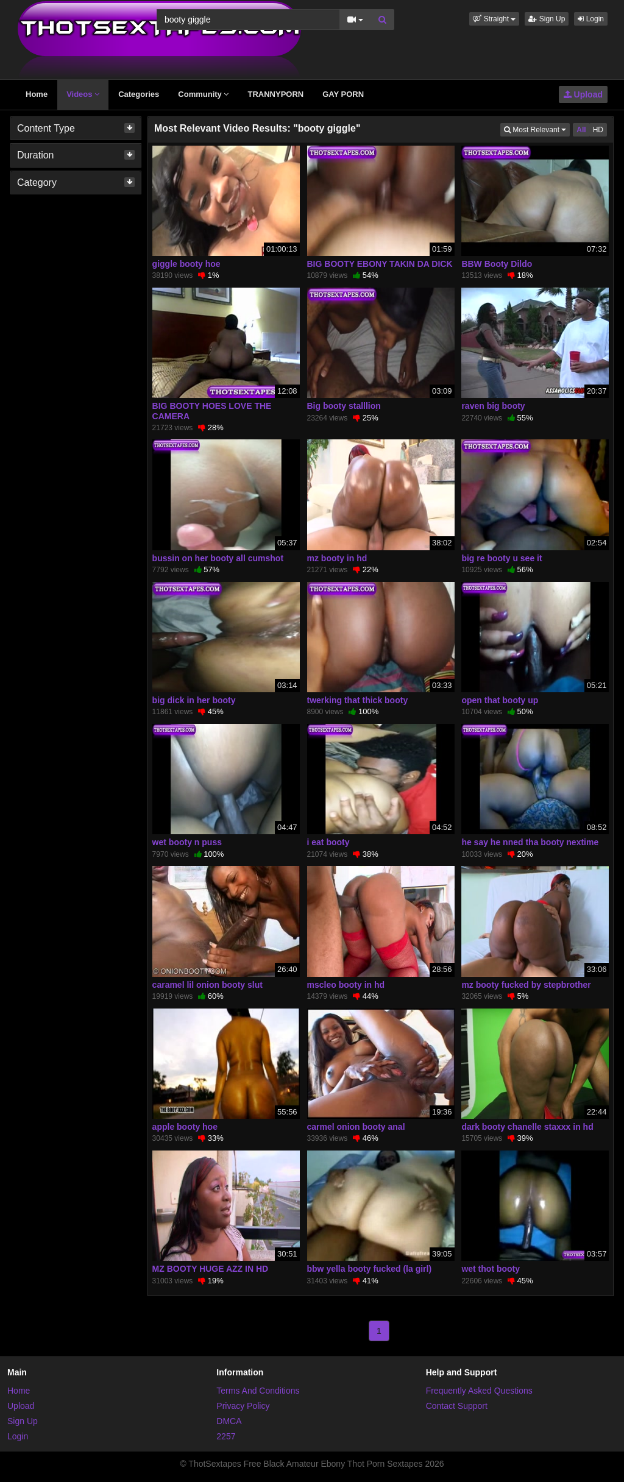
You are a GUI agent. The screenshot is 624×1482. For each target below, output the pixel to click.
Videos (82, 94)
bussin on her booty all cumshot (217, 558)
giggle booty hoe (186, 264)
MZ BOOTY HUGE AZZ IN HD (210, 1269)
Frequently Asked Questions (479, 1390)
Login (591, 19)
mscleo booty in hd (346, 985)
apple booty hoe (185, 1127)
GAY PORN (343, 94)
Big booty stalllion (344, 406)
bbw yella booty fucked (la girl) (369, 1269)
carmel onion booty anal (356, 1127)
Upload (583, 94)
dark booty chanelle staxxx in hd (527, 1127)
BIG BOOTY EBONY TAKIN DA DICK (380, 264)
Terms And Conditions (257, 1390)
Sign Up (546, 19)
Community (203, 94)
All (581, 130)
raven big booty (493, 406)
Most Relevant (537, 129)
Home (37, 94)
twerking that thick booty (357, 700)
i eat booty (328, 842)
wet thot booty (490, 1269)
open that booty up (499, 700)
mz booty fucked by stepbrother (525, 985)
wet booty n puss (187, 842)
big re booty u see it (501, 558)
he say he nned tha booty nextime (529, 842)
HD (598, 130)
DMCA (228, 1421)
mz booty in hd (337, 558)
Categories (138, 94)
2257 (225, 1436)
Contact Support (457, 1406)
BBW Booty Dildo (496, 264)
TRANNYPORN (275, 94)
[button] (494, 19)
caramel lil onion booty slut (207, 985)
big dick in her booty (194, 700)
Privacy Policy (242, 1406)
